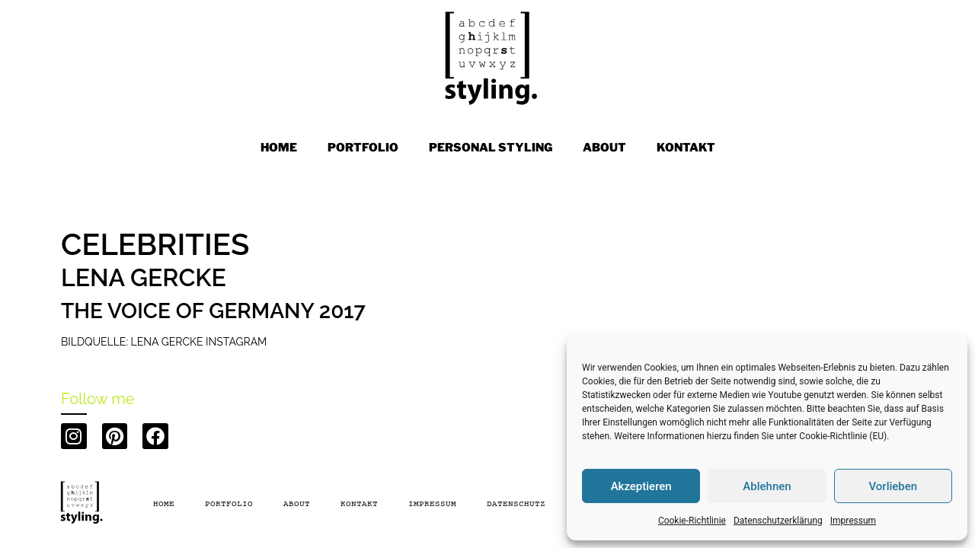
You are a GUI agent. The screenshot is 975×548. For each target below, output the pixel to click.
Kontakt (359, 504)
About (296, 504)
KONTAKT (686, 148)
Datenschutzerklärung (778, 520)
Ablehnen (767, 486)
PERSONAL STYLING (490, 148)
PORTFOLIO (363, 148)
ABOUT (604, 148)
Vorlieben (892, 486)
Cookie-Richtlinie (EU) (843, 436)
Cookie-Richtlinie (692, 520)
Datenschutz (516, 504)
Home (279, 148)
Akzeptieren (641, 486)
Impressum (853, 520)
